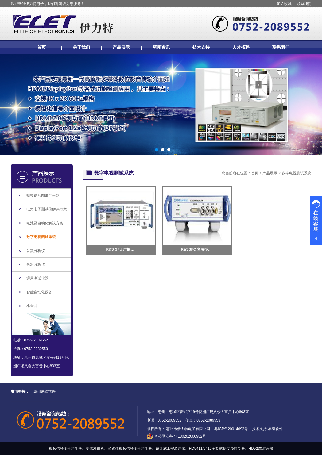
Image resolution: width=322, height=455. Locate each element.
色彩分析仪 (35, 264)
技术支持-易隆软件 (267, 429)
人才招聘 (241, 47)
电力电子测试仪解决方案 (46, 209)
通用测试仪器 (37, 278)
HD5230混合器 (261, 448)
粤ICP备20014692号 (231, 429)
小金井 (31, 306)
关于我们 (81, 47)
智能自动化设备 (39, 292)
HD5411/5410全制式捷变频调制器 (217, 448)
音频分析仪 (35, 251)
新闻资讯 (161, 47)
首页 (41, 47)
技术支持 (201, 47)
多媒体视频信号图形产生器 (130, 448)
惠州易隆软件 (44, 391)
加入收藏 (284, 4)
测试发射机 (95, 448)
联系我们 (304, 4)
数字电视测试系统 (41, 237)
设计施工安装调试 (170, 448)
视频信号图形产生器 (43, 195)
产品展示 (121, 47)
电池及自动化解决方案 (44, 223)
